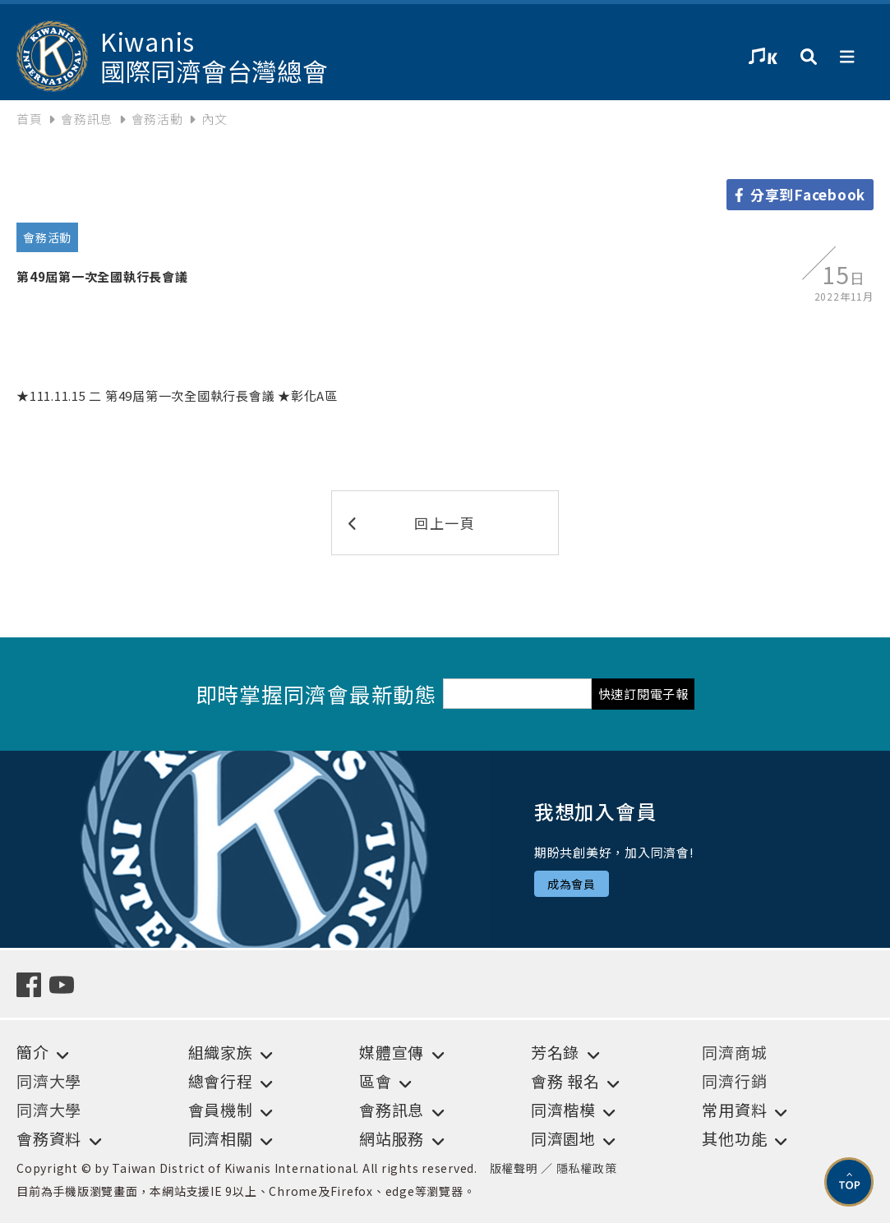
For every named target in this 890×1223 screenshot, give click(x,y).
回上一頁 (412, 523)
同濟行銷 (734, 1080)
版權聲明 (514, 1168)
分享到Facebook (800, 194)
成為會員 (571, 884)
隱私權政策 (586, 1168)
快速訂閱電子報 (643, 693)
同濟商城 (734, 1052)
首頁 (29, 118)
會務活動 (157, 118)
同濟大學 (48, 1080)
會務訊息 (87, 118)
